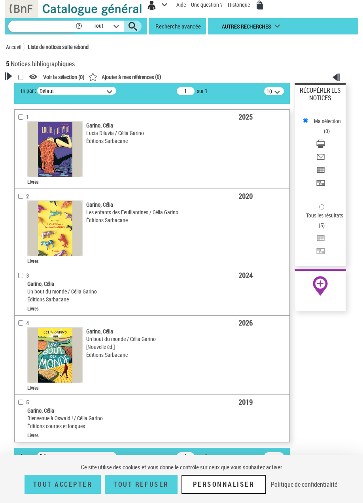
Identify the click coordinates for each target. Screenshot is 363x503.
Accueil (13, 47)
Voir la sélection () (63, 77)
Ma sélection (327, 121)
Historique (239, 4)
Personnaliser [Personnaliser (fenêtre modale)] (224, 484)
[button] (79, 26)
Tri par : (28, 90)
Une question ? (207, 4)
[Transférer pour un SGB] (320, 185)
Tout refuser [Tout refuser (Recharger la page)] (140, 484)
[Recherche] (41, 26)
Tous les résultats (324, 215)
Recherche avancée (178, 26)
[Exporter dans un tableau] (320, 172)
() (124, 76)
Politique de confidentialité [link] (304, 484)
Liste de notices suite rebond (58, 47)
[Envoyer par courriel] (320, 159)
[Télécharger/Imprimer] (320, 146)
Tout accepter (63, 484)
